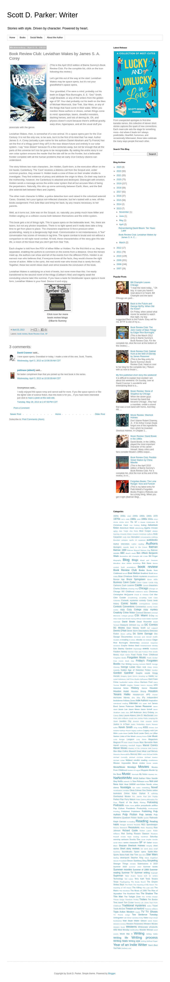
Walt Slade (128, 921)
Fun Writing (126, 664)
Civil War (153, 594)
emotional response (149, 643)
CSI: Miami (141, 615)
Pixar (115, 802)
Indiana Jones (129, 700)
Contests (117, 606)
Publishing (147, 811)
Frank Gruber (152, 658)
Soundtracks (127, 852)
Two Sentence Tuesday (145, 914)
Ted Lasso (128, 879)
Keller (115, 727)
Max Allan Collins (120, 751)
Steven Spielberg (134, 861)
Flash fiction (125, 655)
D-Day (151, 616)
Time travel (118, 902)
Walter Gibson (140, 921)
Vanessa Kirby (137, 918)
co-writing (142, 598)
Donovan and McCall (143, 637)
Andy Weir (127, 537)
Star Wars (152, 854)
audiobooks (152, 540)
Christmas (153, 591)
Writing (139, 933)
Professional (153, 808)
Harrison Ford (146, 682)
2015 (119, 200)
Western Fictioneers (134, 924)
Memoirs (116, 754)
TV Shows (152, 911)
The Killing (137, 888)
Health (123, 685)
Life (150, 733)
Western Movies (151, 924)
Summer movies (122, 869)
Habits (151, 676)
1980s (133, 519)
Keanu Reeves (152, 724)
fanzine (131, 652)
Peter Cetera (141, 799)
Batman (153, 546)
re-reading (131, 822)
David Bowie (128, 621)
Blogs (135, 560)
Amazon (135, 534)
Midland (129, 760)
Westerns (131, 926)
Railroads (153, 818)
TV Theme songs (121, 915)
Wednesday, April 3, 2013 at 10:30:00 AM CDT (39, 378)
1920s (115, 516)
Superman (118, 875)
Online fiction (130, 793)
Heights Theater (133, 685)
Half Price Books (132, 679)
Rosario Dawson (141, 833)
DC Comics (151, 624)
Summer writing (142, 872)
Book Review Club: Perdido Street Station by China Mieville (143, 460)
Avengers (117, 547)
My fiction (143, 774)
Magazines (153, 739)
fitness (116, 655)
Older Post (100, 414)
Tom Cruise (129, 902)
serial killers (118, 843)
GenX (148, 664)
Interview (133, 703)
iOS (140, 703)
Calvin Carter (129, 582)
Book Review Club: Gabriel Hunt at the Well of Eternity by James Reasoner (143, 354)
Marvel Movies (120, 748)
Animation (135, 537)
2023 (119, 167)
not (133, 788)
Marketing (123, 745)
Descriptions (143, 631)
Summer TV (127, 872)
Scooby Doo (134, 839)
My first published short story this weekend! (136, 375)
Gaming (135, 664)
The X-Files (146, 897)
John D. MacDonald (145, 715)
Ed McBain (147, 640)
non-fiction (141, 784)
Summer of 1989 (141, 869)
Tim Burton (153, 899)
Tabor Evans (130, 876)
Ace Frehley (135, 525)
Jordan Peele (143, 718)
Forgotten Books (119, 658)
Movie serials (152, 763)
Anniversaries (145, 537)
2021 (119, 175)
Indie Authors (142, 700)
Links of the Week (127, 736)
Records (137, 825)
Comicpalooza (144, 604)
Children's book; (141, 592)
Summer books (150, 867)
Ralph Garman (119, 821)
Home (12, 37)
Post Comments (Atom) (33, 419)
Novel (154, 787)
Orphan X (144, 793)
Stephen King (137, 858)
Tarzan (139, 876)
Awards (126, 547)
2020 (119, 179)
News (146, 781)
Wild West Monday (121, 930)
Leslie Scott (133, 733)
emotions (116, 646)
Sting (144, 861)
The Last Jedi (148, 888)
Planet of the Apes (128, 802)
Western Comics (119, 924)
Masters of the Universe (137, 748)
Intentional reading (120, 703)
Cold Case (153, 598)
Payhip (155, 796)
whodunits (153, 927)
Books (23, 37)
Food (133, 655)
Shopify (149, 846)
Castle (138, 585)
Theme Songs (118, 900)
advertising (139, 528)
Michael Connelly (120, 757)
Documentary (126, 637)
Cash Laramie (128, 585)
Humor (155, 695)
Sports (116, 855)
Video (145, 918)
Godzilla (116, 670)
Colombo (116, 600)
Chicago (143, 588)
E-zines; (132, 640)
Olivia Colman (136, 790)
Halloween (144, 679)
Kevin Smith (126, 727)
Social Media (36, 37)
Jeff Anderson (136, 712)
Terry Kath (139, 879)
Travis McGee (119, 909)
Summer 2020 (120, 867)
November (124, 212)
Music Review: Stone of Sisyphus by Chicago (142, 392)
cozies (115, 610)
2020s (121, 522)
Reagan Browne (126, 825)
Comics (155, 604)
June (121, 216)
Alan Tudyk (123, 531)
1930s (122, 516)
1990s (144, 519)
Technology (118, 879)
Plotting (142, 802)
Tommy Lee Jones (141, 903)
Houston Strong (138, 691)
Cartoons (117, 585)
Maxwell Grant (135, 751)
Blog (126, 560)
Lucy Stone (141, 739)
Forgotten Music (136, 657)
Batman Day (145, 550)
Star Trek (134, 855)
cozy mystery (151, 609)
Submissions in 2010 (147, 864)
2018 (119, 188)
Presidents (130, 808)
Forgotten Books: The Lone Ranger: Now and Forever (143, 482)
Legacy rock (148, 730)
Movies (143, 767)
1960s (149, 516)
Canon (139, 582)
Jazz (127, 712)
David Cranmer (24, 352)
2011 (119, 252)
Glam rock (141, 667)
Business (117, 582)
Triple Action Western (123, 912)
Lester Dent (144, 733)
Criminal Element (143, 613)
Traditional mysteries (134, 905)
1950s (142, 516)
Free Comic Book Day (123, 661)
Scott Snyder (146, 839)
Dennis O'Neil (119, 630)
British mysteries (140, 576)
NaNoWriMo (122, 778)
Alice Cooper (145, 531)
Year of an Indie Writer (130, 945)
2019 (119, 183)
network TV (127, 781)
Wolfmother (134, 930)
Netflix (120, 781)
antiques (124, 540)
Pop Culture (118, 808)
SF (46, 334)
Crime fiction (129, 612)
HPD (148, 694)
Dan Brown (126, 619)
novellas (126, 790)
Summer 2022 (135, 867)
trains (149, 906)
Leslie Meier (123, 733)
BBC (122, 553)
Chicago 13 (153, 589)
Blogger (111, 973)
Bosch (125, 573)
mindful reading (140, 760)
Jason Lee (123, 709)
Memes (154, 751)
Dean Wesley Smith (136, 628)
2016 (119, 196)
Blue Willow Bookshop (131, 563)
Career (145, 582)
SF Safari (147, 843)
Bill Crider (144, 556)
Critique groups (127, 616)
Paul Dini (147, 796)
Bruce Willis (152, 579)
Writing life (120, 937)
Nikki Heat (123, 784)
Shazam (123, 845)
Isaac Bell (147, 703)
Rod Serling (126, 833)
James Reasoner (143, 706)
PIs (156, 799)
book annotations (128, 567)
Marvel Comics (150, 745)
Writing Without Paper (149, 941)
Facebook (154, 649)
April (121, 224)
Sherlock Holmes (136, 845)
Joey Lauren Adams (127, 715)
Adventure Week (127, 528)
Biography (117, 560)
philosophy (150, 799)
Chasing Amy (133, 589)
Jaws (123, 712)
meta (144, 754)
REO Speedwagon (149, 824)
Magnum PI (118, 742)
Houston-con (138, 694)
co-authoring (132, 598)
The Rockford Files (131, 894)
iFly (143, 697)
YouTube (117, 948)
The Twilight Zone (132, 897)
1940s (135, 516)
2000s (150, 519)
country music (152, 607)
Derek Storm (132, 631)
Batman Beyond (133, 550)
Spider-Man (153, 852)
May (121, 220)
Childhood (130, 591)
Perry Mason (129, 799)
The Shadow (147, 893)
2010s (115, 522)
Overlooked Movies (122, 796)
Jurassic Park (138, 721)
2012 (119, 248)
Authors (152, 543)
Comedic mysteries (129, 600)
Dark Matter (146, 619)
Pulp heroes (145, 814)
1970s (116, 518)
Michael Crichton (136, 757)
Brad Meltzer (134, 573)
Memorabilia (125, 754)
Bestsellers (124, 556)
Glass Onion (152, 667)
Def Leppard (152, 628)
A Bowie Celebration (146, 522)
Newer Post (15, 414)
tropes (137, 912)
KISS (145, 727)
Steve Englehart (151, 858)
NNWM (132, 784)
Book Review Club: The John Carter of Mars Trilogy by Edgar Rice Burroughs (143, 330)
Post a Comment (21, 408)
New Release (138, 781)
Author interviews (121, 544)
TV (142, 911)
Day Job (140, 625)
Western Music (119, 927)
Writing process (144, 937)
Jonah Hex (133, 718)
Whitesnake (143, 927)
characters (153, 585)
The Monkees (124, 891)
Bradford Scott (147, 573)
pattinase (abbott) (26, 370)
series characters (130, 843)
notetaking (146, 788)
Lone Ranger (119, 739)
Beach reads (131, 553)
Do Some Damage (143, 633)
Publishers (135, 811)
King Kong (138, 727)
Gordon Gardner (123, 672)
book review (22, 334)
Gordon (155, 670)
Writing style (134, 941)
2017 (119, 192)
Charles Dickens (120, 588)
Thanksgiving (125, 882)
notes (138, 788)
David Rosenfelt (144, 622)
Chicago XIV (118, 591)
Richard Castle (130, 830)
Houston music (121, 691)
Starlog (116, 858)
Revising (149, 828)
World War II (126, 934)
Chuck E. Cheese (141, 595)
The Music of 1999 (138, 891)
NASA (135, 778)
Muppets (144, 770)
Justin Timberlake (138, 724)
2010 (119, 256)
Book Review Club (36, 334)
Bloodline (116, 563)
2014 (119, 204)
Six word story (146, 849)
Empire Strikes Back (130, 646)
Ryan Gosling (133, 837)
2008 (119, 264)
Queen (146, 818)
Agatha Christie (151, 528)
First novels (153, 652)
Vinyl (151, 918)
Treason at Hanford (135, 908)
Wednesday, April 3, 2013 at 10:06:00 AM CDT (39, 360)
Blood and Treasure (149, 560)
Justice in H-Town (121, 724)
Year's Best (153, 945)
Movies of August (134, 770)
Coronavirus (140, 607)
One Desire (147, 790)
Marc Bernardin (146, 742)
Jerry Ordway (148, 712)
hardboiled (124, 682)
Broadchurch (153, 576)
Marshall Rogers (135, 745)
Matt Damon (153, 748)
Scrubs (155, 839)
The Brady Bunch (138, 882)
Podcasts (118, 805)
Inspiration (153, 700)
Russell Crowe (119, 837)
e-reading (124, 640)
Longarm (130, 739)
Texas (115, 882)
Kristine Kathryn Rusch (122, 730)
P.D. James (137, 796)
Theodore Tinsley (132, 900)
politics (155, 805)
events (146, 648)
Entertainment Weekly (149, 646)
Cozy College (134, 609)
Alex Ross (133, 531)
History (135, 687)
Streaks (133, 864)
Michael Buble (152, 754)
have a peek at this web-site (41, 398)
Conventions (129, 606)
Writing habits (152, 934)
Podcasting (152, 802)
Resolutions (134, 827)
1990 (138, 519)
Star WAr (142, 855)
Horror (144, 688)
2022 (119, 171)
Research (123, 828)
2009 (119, 260)
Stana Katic (124, 855)
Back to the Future (138, 547)
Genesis (142, 664)
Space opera (140, 852)
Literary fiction (141, 736)
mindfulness (153, 760)
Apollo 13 (133, 540)
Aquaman (141, 540)
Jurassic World (152, 721)
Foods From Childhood (147, 655)
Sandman (144, 837)
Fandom (116, 652)
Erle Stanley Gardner (122, 649)
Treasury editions (151, 909)
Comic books (129, 603)
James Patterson (126, 706)
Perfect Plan (118, 799)
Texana (154, 879)
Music (126, 774)
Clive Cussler (119, 597)
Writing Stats (120, 940)
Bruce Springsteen (135, 579)
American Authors (146, 534)
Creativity (117, 612)
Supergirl (154, 873)
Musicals (135, 774)
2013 (119, 208)
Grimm (135, 676)
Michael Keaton (151, 757)
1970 (155, 516)
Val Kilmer (128, 918)
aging (115, 531)
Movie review (138, 763)
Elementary (135, 643)
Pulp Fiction (130, 814)
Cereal (145, 585)
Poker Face (129, 805)
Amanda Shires (126, 534)
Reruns (116, 828)
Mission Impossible (122, 763)
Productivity (142, 808)
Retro (143, 828)
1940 (129, 516)
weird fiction (153, 921)
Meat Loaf (146, 751)
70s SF (133, 522)
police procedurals (143, 805)
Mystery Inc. (153, 774)
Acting (143, 525)
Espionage (137, 649)
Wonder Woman (146, 930)
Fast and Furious (141, 652)
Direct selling (126, 634)
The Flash (129, 885)
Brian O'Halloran (125, 576)
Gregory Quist (126, 676)
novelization (117, 790)
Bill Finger (153, 556)
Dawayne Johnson (128, 625)
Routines (154, 834)
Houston (154, 688)
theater (155, 897)
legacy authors (137, 730)
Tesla (148, 879)
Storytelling (152, 860)
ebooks (139, 640)
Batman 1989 (119, 550)
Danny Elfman (136, 619)
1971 (123, 519)
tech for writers (151, 876)
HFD (156, 685)
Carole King (153, 582)
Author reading (137, 544)
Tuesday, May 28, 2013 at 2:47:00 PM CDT (37, 402)
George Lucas (128, 667)
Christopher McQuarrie (123, 594)
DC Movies (119, 628)
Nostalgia (125, 787)
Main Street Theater (131, 742)
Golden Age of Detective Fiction (136, 670)
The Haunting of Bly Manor (143, 885)
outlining (154, 793)
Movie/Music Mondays (124, 767)
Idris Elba (136, 698)
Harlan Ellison (133, 682)
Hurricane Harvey (121, 697)
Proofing (116, 811)
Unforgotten (118, 918)
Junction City (125, 721)
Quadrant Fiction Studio (132, 818)
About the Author (55, 37)
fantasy (124, 652)
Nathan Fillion (145, 778)
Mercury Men (136, 754)
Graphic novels (143, 673)
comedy (142, 600)
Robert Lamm (145, 831)
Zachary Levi (126, 948)
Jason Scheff (146, 709)
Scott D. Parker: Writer (42, 15)
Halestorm (122, 679)
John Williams (123, 718)
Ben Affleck (142, 553)
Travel (155, 906)
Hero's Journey (147, 685)
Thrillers (143, 899)
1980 (127, 519)
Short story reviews (129, 848)
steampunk (124, 858)
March (122, 242)
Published (125, 811)
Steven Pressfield (120, 861)
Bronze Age (119, 579)
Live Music (153, 736)
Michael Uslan (119, 760)
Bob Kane (146, 563)
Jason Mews (134, 709)
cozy (122, 609)
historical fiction (120, 688)
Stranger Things (120, 864)
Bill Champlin (134, 556)
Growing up (143, 676)
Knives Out (153, 727)
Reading (142, 821)
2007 (119, 268)
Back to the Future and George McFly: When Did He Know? (142, 306)
